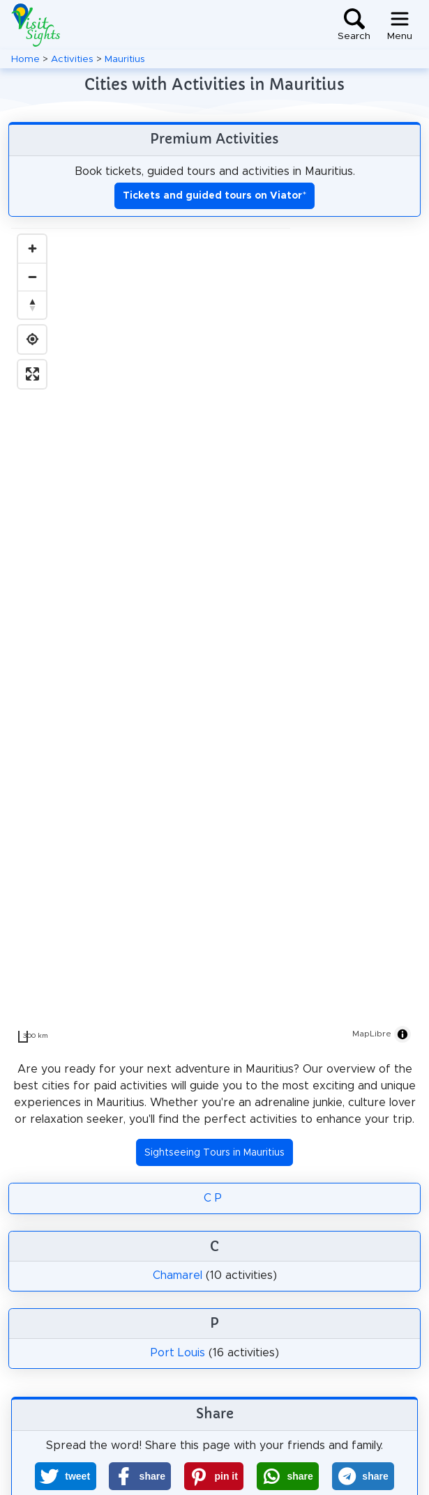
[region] (214, 639)
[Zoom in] (32, 249)
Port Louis (178, 1352)
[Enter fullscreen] (32, 374)
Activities (72, 59)
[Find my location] (32, 339)
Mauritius (125, 59)
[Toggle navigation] (400, 25)
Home (25, 59)
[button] (65, 1476)
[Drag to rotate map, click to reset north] (32, 305)
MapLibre (371, 1033)
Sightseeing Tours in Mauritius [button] (214, 1153)
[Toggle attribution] (402, 1034)
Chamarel (177, 1275)
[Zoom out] (32, 277)
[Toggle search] (354, 25)
